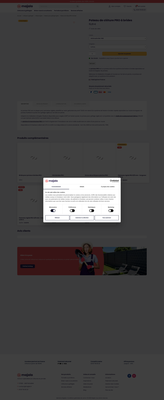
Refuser (57, 218)
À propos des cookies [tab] (108, 186)
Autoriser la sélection (82, 218)
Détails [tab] (82, 186)
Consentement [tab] (56, 186)
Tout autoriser (106, 218)
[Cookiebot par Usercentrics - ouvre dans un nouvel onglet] (111, 181)
